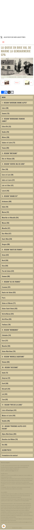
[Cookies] (4, 526)
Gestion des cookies (17, 528)
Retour (17, 82)
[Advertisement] (17, 17)
